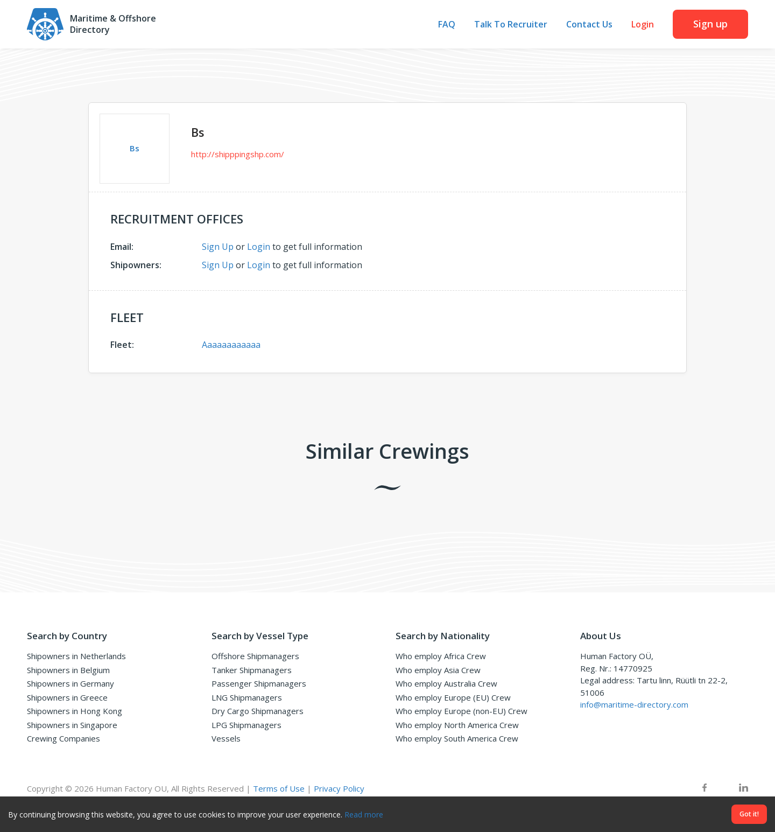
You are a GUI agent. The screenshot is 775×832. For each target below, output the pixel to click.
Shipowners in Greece (67, 697)
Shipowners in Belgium (68, 670)
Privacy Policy (339, 788)
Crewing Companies (63, 738)
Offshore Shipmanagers (255, 656)
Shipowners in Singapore (72, 724)
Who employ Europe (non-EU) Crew (461, 710)
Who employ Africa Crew (441, 656)
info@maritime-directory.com (634, 704)
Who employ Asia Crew (438, 670)
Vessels (226, 738)
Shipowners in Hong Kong (74, 710)
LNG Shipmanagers (247, 697)
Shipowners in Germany (70, 683)
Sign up (710, 23)
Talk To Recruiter (510, 24)
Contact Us (589, 24)
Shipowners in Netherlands (76, 656)
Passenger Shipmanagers (259, 683)
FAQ (446, 24)
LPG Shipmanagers (246, 724)
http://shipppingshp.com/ (237, 154)
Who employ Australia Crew (446, 683)
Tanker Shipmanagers (252, 670)
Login (642, 24)
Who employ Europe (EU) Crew (453, 697)
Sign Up (218, 247)
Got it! (749, 814)
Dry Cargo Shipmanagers (258, 710)
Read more (363, 814)
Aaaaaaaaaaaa (231, 345)
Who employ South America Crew (457, 738)
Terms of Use (279, 788)
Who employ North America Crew (457, 724)
